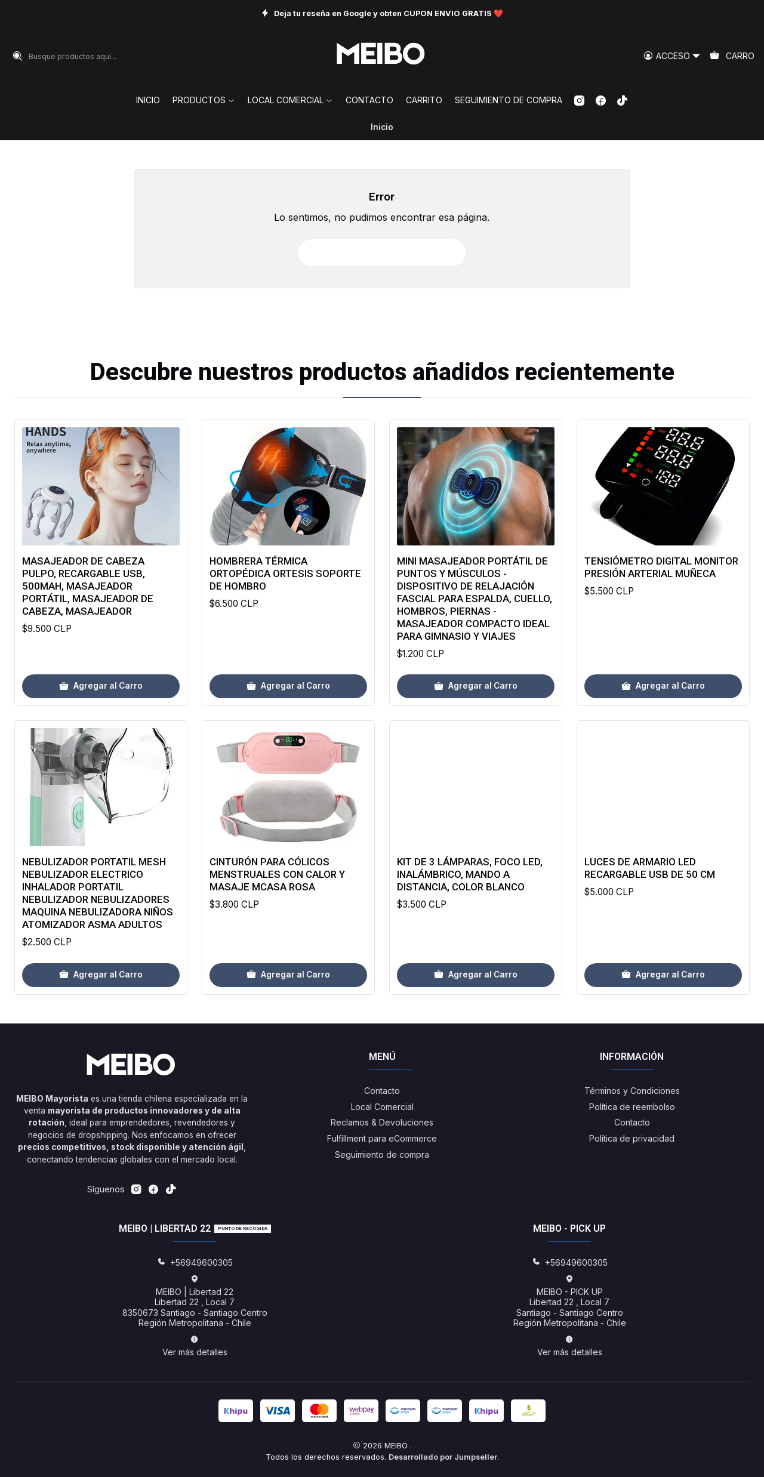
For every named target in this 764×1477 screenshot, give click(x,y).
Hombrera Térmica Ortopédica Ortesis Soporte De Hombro (285, 614)
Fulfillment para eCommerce (382, 1138)
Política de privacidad (631, 1138)
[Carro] (732, 56)
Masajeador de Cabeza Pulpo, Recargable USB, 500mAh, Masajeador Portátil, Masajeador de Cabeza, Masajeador (87, 611)
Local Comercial (382, 1107)
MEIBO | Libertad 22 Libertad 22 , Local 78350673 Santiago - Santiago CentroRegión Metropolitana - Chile (194, 1301)
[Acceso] (672, 56)
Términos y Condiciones (632, 1091)
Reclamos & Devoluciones (382, 1122)
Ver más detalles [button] (194, 1346)
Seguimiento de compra (382, 1154)
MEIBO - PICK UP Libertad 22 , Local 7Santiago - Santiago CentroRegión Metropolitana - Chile (569, 1301)
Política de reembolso (632, 1107)
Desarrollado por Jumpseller (443, 1457)
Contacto (382, 1091)
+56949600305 (195, 1262)
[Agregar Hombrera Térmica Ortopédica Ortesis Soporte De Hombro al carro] (288, 727)
